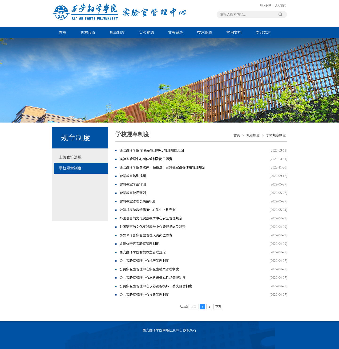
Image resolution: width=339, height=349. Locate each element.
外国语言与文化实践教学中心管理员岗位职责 (153, 227)
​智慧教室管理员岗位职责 (138, 201)
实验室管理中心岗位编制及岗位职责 (146, 159)
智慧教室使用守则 (133, 193)
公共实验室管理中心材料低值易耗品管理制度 (153, 277)
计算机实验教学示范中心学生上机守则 (148, 210)
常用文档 (234, 32)
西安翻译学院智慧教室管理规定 (143, 252)
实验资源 (146, 32)
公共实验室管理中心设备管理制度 (144, 294)
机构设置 (88, 32)
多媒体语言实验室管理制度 (139, 244)
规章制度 (117, 32)
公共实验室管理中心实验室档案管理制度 (149, 269)
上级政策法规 (70, 157)
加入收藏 (265, 5)
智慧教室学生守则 (133, 184)
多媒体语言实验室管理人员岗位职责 (146, 235)
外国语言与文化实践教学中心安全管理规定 (151, 218)
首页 (62, 32)
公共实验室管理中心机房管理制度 (144, 261)
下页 (218, 306)
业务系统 (175, 32)
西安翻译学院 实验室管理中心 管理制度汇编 (152, 150)
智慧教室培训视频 (133, 176)
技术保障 (204, 32)
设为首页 (280, 5)
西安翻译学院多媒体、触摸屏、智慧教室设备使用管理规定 (162, 167)
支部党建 (263, 32)
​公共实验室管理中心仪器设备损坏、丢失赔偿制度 (156, 286)
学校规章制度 (70, 168)
